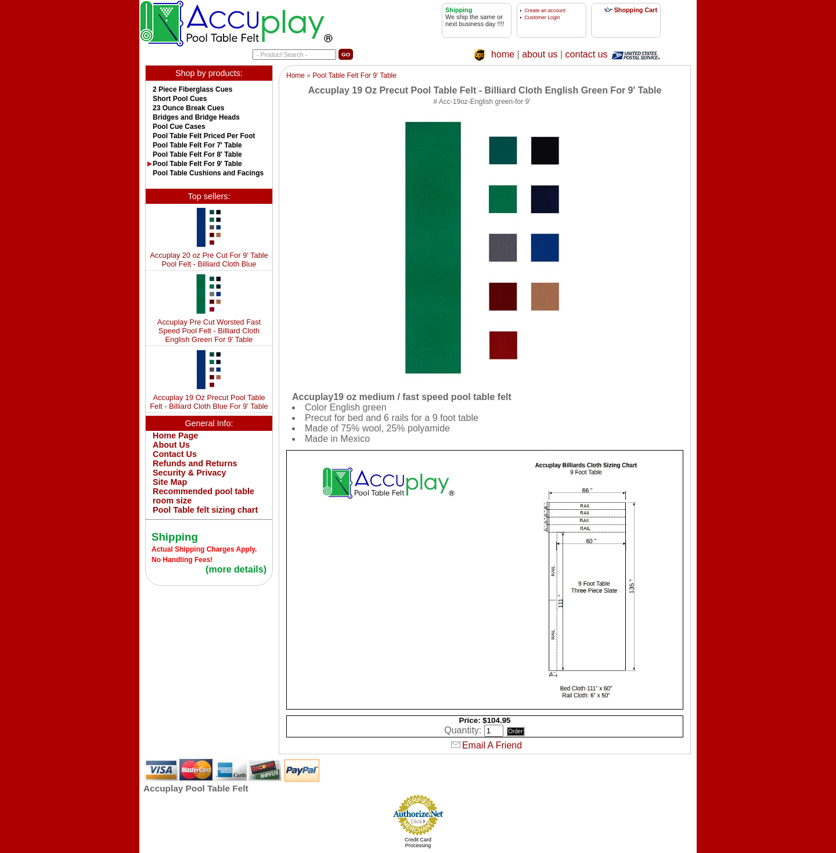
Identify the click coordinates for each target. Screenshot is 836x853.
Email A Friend (492, 745)
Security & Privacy (189, 472)
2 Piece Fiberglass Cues (192, 89)
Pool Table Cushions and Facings (208, 173)
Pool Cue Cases (179, 127)
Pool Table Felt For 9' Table (197, 164)
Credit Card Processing (418, 842)
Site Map (170, 482)
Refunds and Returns (195, 463)
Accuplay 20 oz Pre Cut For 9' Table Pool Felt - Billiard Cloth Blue (209, 259)
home (502, 54)
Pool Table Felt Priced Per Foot (204, 136)
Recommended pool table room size (203, 496)
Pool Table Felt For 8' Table (197, 154)
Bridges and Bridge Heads (196, 117)
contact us (586, 54)
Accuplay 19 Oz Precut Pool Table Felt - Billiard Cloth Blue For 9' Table (209, 402)
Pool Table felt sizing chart (205, 509)
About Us (171, 444)
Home (295, 75)
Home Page (175, 435)
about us (539, 54)
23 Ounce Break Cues (188, 108)
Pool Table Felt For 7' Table (197, 145)
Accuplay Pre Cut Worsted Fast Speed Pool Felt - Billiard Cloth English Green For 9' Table (209, 331)
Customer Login (542, 17)
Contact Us (175, 454)
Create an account (545, 10)
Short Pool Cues (180, 99)
